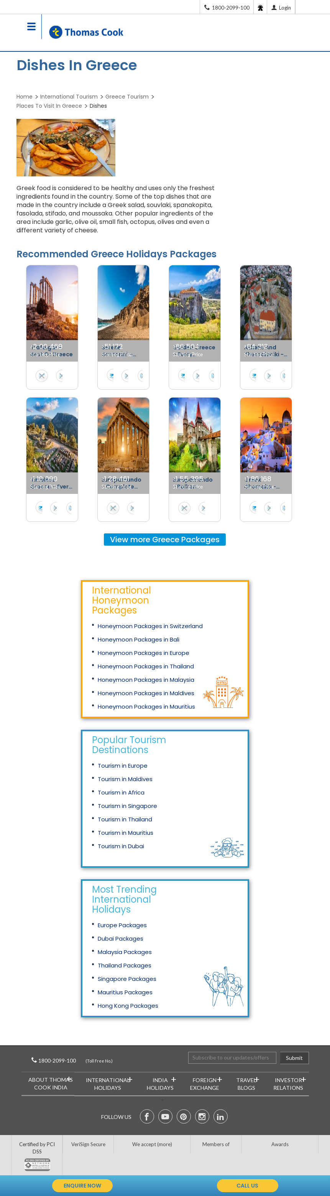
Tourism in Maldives (125, 779)
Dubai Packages (120, 938)
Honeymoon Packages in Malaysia (146, 680)
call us (247, 1185)
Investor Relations (289, 1082)
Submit (294, 1058)
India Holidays (161, 1082)
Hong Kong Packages (128, 1006)
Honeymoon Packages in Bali (138, 639)
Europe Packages (122, 925)
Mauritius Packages (125, 992)
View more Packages (165, 539)
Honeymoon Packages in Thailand (146, 666)
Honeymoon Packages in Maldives (146, 693)
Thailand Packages (124, 965)
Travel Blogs (247, 1082)
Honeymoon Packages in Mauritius (146, 706)
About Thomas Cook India (50, 1082)
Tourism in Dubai (121, 846)
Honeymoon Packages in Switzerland (150, 626)
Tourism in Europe (123, 766)
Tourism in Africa (121, 792)
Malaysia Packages (125, 952)
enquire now (82, 1185)
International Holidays (109, 1082)
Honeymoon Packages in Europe (143, 653)
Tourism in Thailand (125, 819)
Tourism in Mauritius (125, 833)
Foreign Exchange (206, 1082)
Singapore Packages (127, 979)
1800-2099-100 (67, 1060)
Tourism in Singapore (127, 806)
